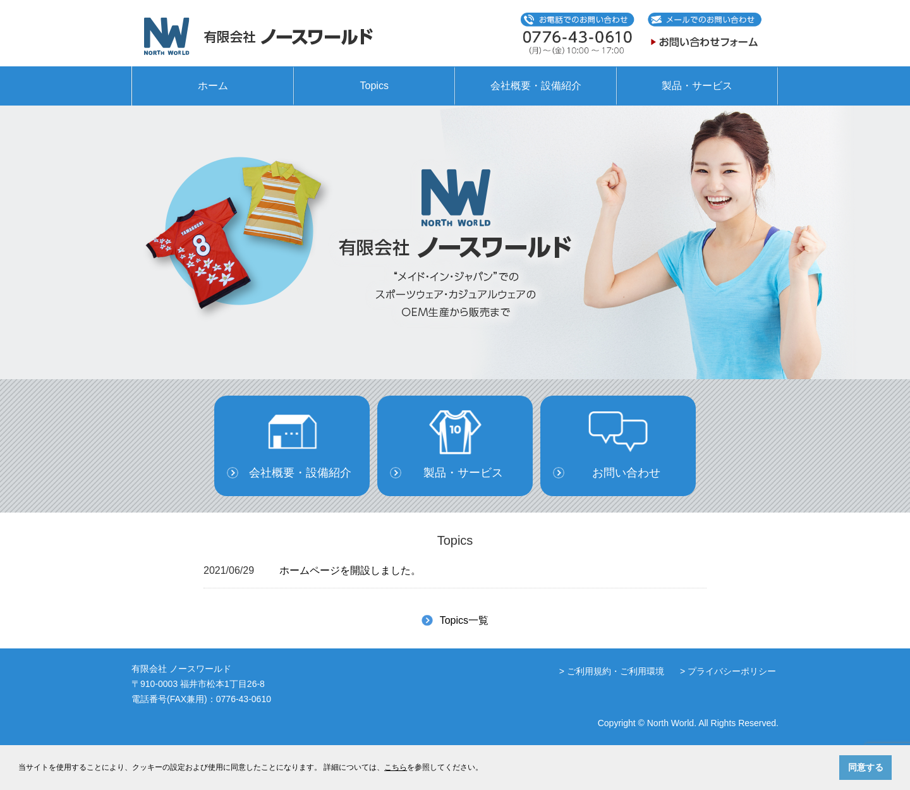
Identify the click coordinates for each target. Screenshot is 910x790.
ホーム (213, 85)
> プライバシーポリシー (728, 671)
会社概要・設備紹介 (535, 85)
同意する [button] (865, 767)
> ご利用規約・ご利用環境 (611, 671)
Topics (374, 85)
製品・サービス (697, 85)
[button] (486, 768)
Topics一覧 (464, 620)
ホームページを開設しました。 (350, 570)
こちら (395, 767)
